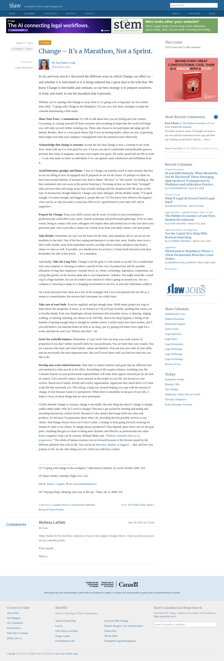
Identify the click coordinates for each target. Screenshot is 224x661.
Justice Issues (172, 328)
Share (29, 49)
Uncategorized (190, 230)
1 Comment (17, 49)
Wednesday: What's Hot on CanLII (182, 394)
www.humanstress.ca (84, 483)
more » (207, 139)
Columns (29, 13)
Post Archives (14, 628)
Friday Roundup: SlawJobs (178, 404)
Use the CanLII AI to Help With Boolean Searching (186, 235)
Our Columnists (15, 623)
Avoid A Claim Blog (65, 620)
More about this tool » (165, 616)
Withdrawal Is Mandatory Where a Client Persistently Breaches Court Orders (189, 254)
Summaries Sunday (175, 379)
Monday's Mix (172, 384)
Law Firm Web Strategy (116, 620)
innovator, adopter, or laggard (111, 444)
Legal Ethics (170, 247)
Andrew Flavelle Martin (182, 262)
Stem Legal (60, 654)
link (143, 468)
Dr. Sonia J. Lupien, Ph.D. (57, 483)
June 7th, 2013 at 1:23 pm (141, 522)
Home (12, 13)
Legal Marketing (189, 212)
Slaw (15, 5)
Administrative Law (175, 313)
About (176, 13)
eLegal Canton (62, 636)
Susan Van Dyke (177, 223)
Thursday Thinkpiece (175, 399)
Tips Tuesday (171, 389)
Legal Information (24, 67)
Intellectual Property (175, 324)
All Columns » (171, 269)
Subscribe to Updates (17, 633)
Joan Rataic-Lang (65, 62)
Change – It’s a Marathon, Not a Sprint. (96, 51)
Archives (71, 13)
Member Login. (72, 654)
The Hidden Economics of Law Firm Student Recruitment (190, 217)
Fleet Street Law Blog (66, 631)
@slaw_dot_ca (14, 638)
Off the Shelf (110, 636)
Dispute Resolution (174, 169)
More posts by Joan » (61, 67)
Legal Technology (174, 359)
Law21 (58, 625)
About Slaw (13, 613)
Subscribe (194, 13)
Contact (89, 13)
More (212, 13)
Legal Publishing (173, 354)
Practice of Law (172, 194)
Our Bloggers (14, 618)
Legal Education (172, 212)
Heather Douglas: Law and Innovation (123, 625)
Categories (50, 13)
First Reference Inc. (65, 641)
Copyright (11, 654)
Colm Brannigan (177, 188)
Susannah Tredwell (179, 241)
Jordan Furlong (177, 205)
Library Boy (110, 631)
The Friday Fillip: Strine (140, 504)
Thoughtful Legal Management (120, 641)
